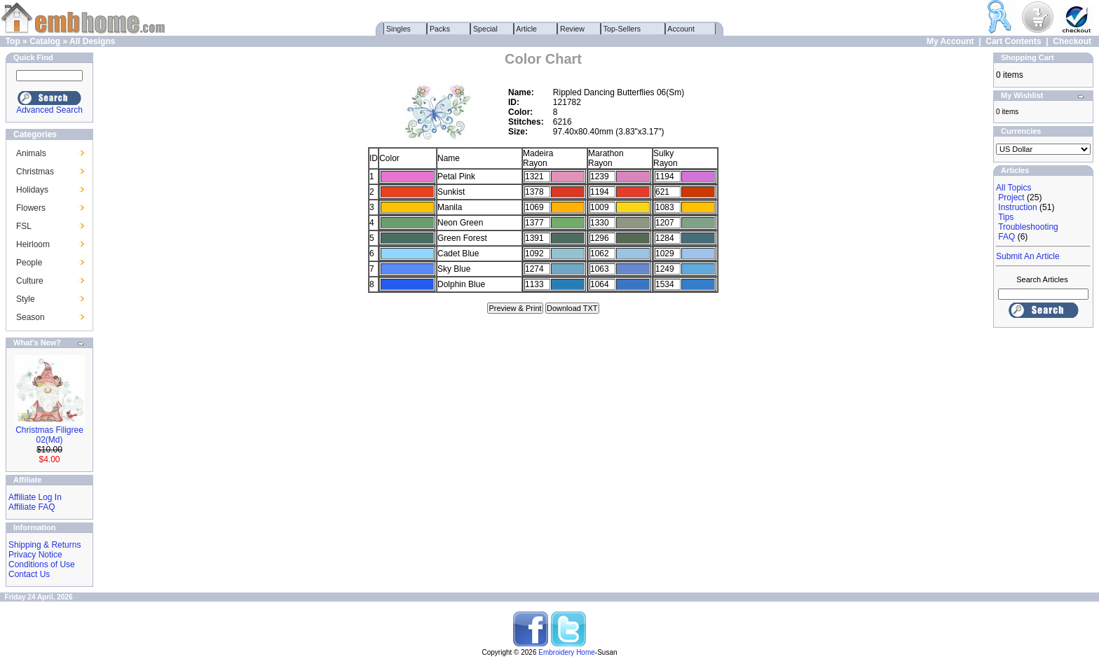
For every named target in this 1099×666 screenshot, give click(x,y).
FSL (24, 226)
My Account (950, 41)
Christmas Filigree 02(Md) (49, 435)
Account (681, 29)
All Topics (1013, 188)
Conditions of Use (41, 564)
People (29, 263)
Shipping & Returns (44, 545)
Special (485, 29)
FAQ (1006, 237)
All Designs (92, 41)
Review (572, 29)
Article (526, 29)
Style (25, 299)
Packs (440, 29)
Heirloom (33, 244)
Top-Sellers (622, 29)
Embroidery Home (566, 652)
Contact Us (29, 574)
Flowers (31, 208)
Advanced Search (49, 110)
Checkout (1072, 41)
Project (1011, 197)
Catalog (44, 41)
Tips (1005, 217)
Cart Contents (1013, 41)
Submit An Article (1028, 256)
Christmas (35, 171)
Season (30, 317)
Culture (29, 281)
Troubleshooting (1028, 227)
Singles (398, 29)
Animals (31, 153)
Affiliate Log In (35, 497)
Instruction (1017, 207)
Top (13, 41)
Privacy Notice (35, 555)
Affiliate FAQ (31, 507)
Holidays (32, 190)
